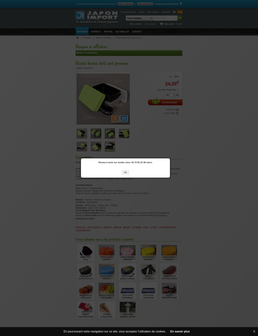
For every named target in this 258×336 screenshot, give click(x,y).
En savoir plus (180, 331)
